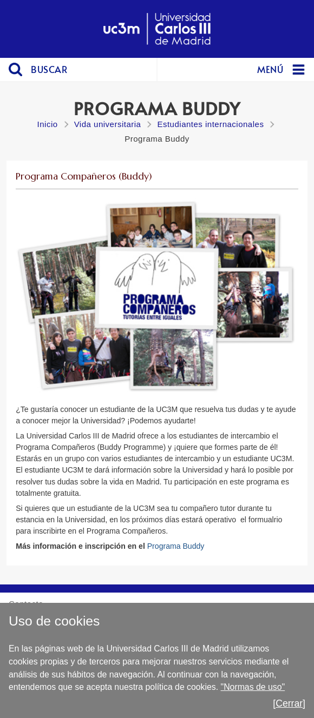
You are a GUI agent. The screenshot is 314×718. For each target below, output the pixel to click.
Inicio (47, 124)
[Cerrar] (289, 703)
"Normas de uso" (253, 687)
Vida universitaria (107, 124)
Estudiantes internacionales (210, 124)
